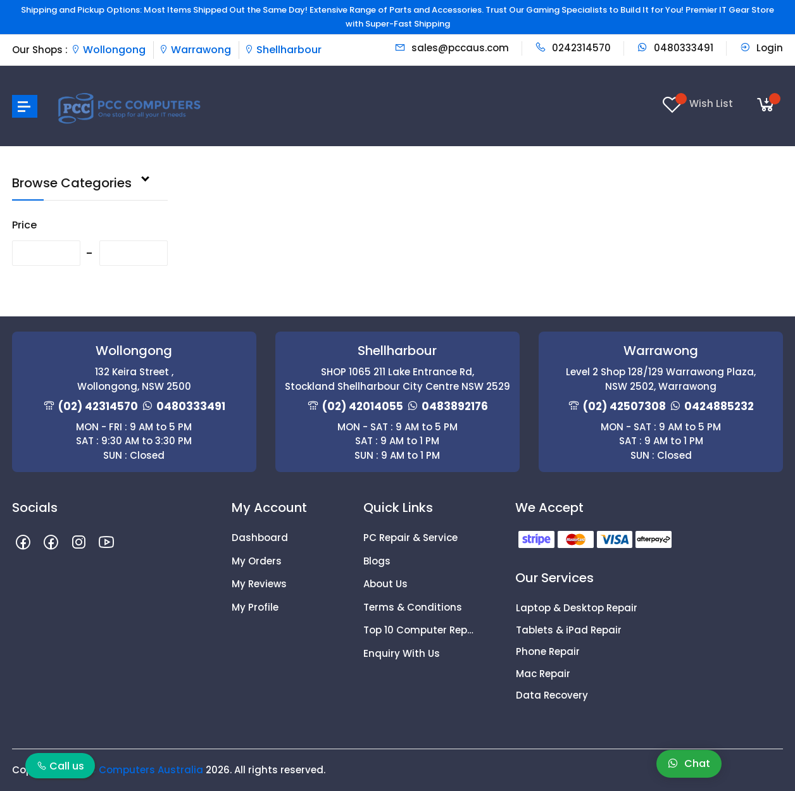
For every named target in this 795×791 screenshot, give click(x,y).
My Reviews (259, 583)
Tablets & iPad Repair (569, 630)
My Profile (255, 607)
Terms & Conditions (412, 607)
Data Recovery (552, 695)
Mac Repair (543, 673)
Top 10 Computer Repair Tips (419, 630)
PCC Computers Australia (139, 769)
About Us (385, 583)
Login (761, 47)
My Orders (257, 561)
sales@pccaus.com (451, 47)
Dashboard (260, 537)
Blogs (377, 561)
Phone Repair (548, 651)
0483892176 (455, 406)
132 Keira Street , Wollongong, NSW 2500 (134, 379)
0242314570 (573, 47)
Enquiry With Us (401, 653)
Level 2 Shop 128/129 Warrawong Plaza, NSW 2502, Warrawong (661, 379)
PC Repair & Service (410, 537)
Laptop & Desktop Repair (576, 607)
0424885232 (719, 406)
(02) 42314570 (98, 406)
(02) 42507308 (624, 406)
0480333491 (675, 47)
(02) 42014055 (362, 406)
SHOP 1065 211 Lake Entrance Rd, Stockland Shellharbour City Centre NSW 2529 (397, 379)
